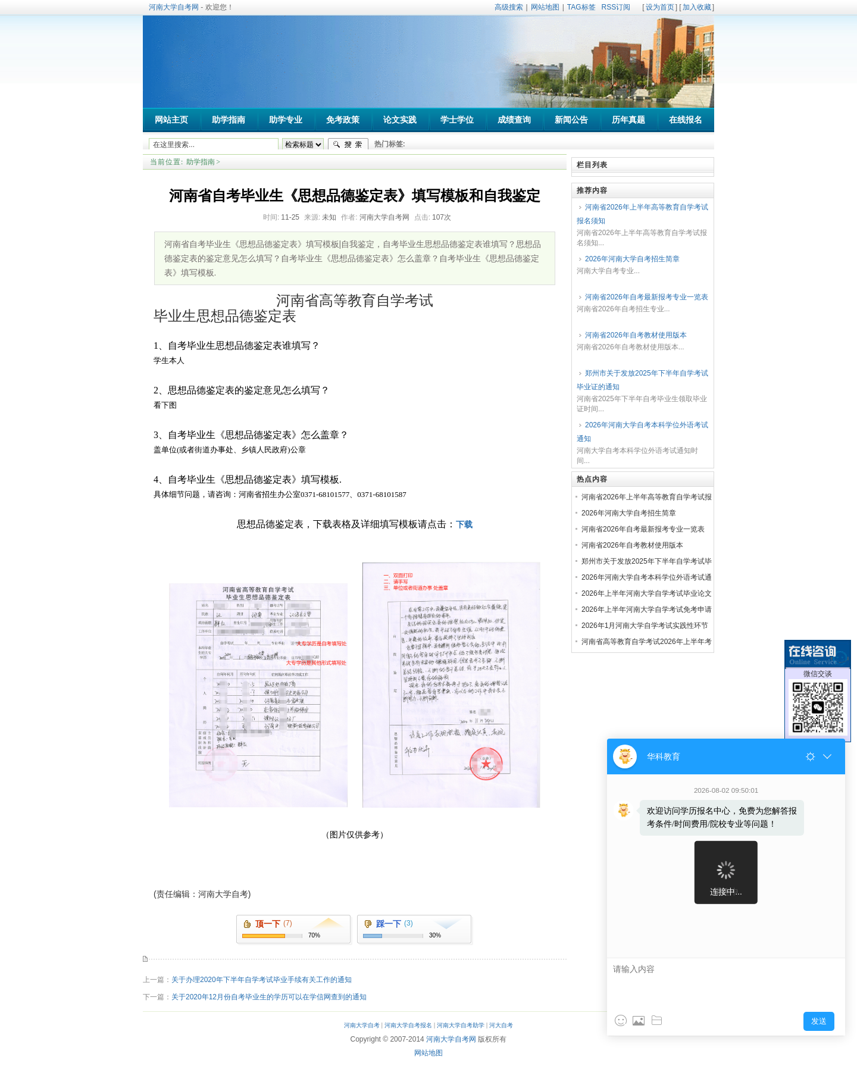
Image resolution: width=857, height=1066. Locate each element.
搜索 (348, 144)
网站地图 (545, 7)
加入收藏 (697, 7)
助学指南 (200, 162)
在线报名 (685, 119)
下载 (464, 524)
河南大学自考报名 (408, 1025)
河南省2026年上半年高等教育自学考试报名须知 (642, 214)
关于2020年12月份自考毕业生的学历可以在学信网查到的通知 (269, 997)
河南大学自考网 (174, 7)
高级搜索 (509, 7)
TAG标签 (581, 7)
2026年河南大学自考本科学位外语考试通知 (642, 432)
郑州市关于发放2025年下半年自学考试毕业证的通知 (642, 380)
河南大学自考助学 (460, 1025)
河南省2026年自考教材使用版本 (636, 335)
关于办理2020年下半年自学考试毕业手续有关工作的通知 (261, 980)
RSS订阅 (616, 7)
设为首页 (660, 7)
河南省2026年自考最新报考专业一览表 (646, 297)
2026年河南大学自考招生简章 (632, 259)
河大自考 (501, 1025)
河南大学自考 (362, 1025)
